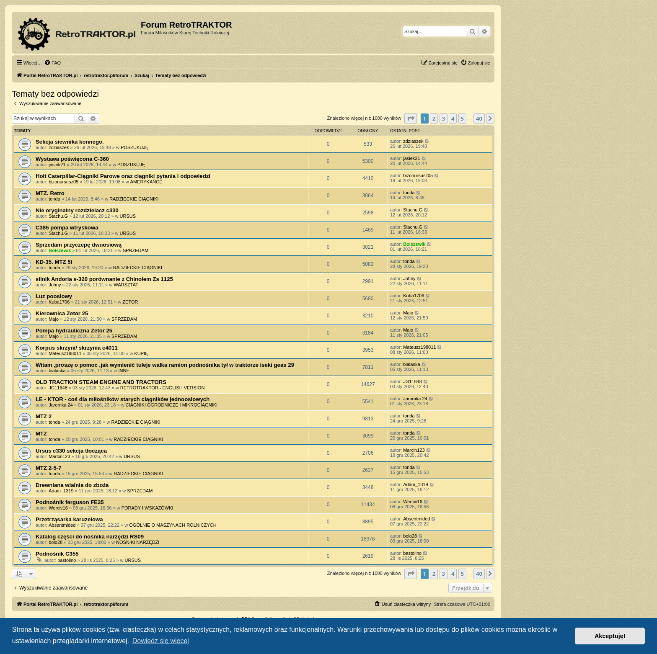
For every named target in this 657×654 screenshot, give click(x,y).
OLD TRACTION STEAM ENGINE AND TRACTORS (101, 382)
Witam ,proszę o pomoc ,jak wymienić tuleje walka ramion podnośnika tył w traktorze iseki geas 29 (165, 365)
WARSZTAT (126, 284)
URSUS (128, 216)
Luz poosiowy (54, 296)
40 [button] (479, 118)
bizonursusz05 (63, 181)
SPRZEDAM (135, 250)
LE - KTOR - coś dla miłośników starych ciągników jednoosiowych (123, 399)
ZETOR (130, 301)
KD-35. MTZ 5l (54, 262)
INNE (124, 370)
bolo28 (55, 542)
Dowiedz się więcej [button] (160, 640)
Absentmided (62, 525)
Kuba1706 (59, 301)
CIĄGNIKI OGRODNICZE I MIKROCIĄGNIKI (171, 404)
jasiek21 (57, 164)
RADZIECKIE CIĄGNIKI (133, 198)
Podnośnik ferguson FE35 (70, 502)
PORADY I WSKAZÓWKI (147, 507)
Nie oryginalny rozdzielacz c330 (77, 210)
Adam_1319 (61, 490)
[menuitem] (52, 63)
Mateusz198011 (65, 353)
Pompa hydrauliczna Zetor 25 (74, 330)
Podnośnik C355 (57, 554)
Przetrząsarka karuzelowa (69, 519)
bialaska (57, 370)
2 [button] (433, 118)
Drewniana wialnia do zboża (72, 485)
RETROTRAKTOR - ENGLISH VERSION (162, 387)
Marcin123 (59, 456)
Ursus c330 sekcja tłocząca (71, 451)
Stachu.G (58, 216)
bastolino (66, 560)
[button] (410, 118)
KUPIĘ (141, 353)
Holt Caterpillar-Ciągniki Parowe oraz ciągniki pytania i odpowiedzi (123, 176)
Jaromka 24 (60, 404)
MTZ (41, 433)
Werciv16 (58, 507)
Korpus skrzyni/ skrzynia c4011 (77, 348)
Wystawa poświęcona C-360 (72, 159)
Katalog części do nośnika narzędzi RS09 (90, 536)
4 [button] (452, 118)
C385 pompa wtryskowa (67, 227)
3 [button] (443, 118)
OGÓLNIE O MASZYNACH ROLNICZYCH (172, 525)
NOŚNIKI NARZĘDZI (137, 542)
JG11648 (58, 387)
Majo (54, 319)
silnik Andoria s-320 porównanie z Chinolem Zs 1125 (104, 279)
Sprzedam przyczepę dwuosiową (79, 245)
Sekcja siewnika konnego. (70, 142)
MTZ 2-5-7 (49, 468)
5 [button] (462, 118)
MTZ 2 (44, 416)
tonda (54, 198)
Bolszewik (60, 250)
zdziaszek (59, 147)
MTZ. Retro (50, 193)
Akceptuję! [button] (610, 636)
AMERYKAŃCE (146, 181)
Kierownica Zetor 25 (62, 313)
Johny (55, 284)
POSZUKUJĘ (134, 147)
